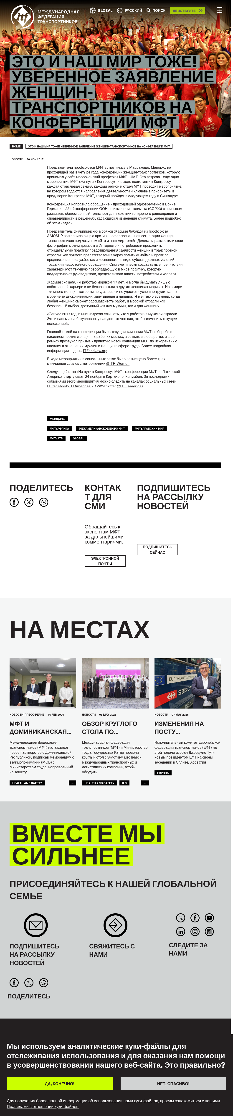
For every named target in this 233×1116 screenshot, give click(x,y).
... (72, 783)
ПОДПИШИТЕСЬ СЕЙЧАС (157, 549)
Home (16, 146)
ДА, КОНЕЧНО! (59, 1083)
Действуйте (184, 10)
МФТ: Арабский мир (149, 428)
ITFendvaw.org (95, 350)
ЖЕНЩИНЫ (58, 418)
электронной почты (105, 561)
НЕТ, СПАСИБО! (173, 1083)
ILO (124, 783)
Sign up (36, 927)
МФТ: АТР (56, 438)
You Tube (209, 917)
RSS (209, 931)
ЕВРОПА (163, 773)
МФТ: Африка (59, 428)
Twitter (180, 917)
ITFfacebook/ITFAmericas (69, 385)
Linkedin (180, 931)
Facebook (195, 917)
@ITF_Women (117, 363)
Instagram (195, 931)
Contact (115, 927)
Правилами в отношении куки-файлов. (43, 1106)
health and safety (27, 783)
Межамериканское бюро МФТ (102, 428)
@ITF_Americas (130, 385)
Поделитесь (41, 487)
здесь (68, 223)
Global (78, 438)
